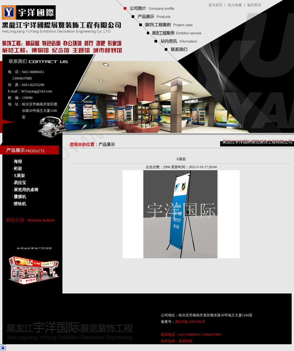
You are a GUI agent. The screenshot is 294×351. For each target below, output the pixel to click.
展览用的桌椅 (26, 190)
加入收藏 (235, 5)
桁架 (18, 168)
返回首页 (254, 5)
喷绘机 (20, 204)
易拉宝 (20, 182)
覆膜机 (20, 197)
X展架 (19, 175)
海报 (18, 161)
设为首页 (215, 5)
